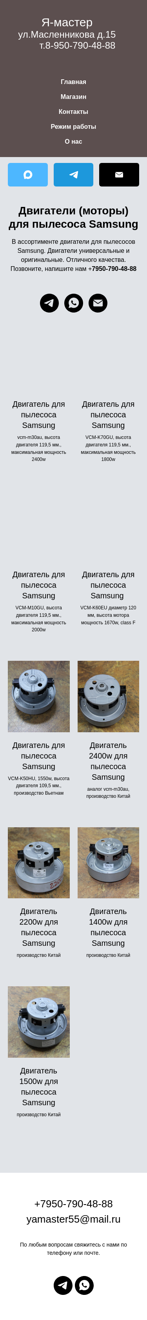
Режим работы (73, 126)
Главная (73, 82)
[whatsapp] (73, 303)
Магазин (74, 96)
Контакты (73, 111)
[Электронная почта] (98, 303)
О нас (73, 141)
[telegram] (49, 303)
